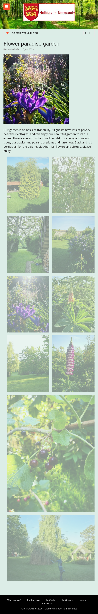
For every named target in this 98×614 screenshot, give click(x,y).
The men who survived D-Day (28, 33)
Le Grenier (68, 600)
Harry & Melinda (11, 49)
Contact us (46, 603)
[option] (51, 33)
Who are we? (14, 600)
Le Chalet (51, 600)
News (83, 600)
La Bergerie (33, 600)
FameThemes (70, 608)
